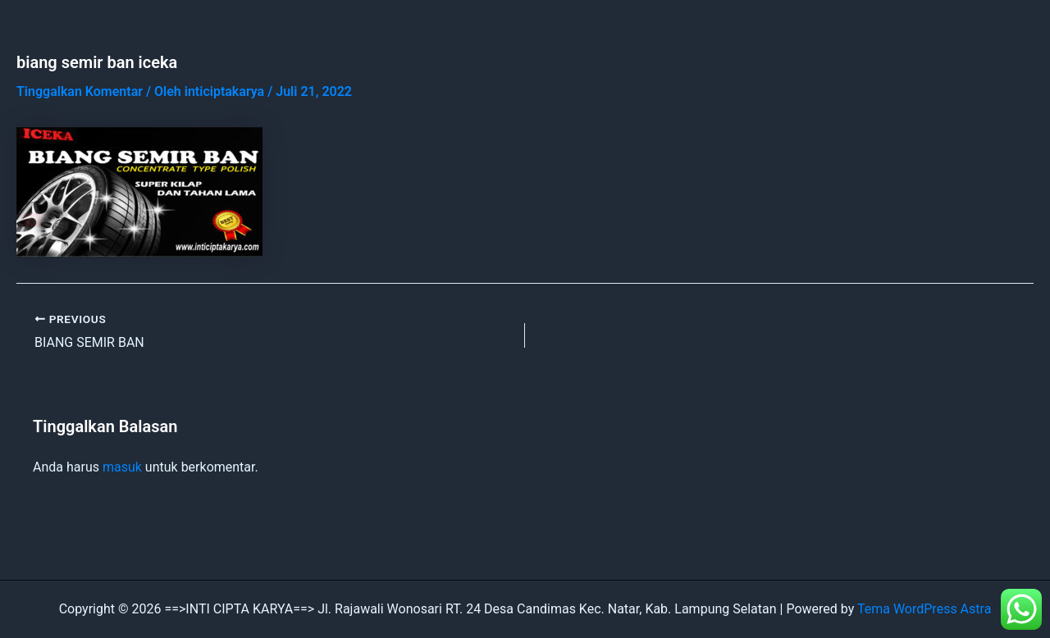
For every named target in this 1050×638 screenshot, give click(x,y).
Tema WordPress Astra (924, 609)
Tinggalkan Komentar (79, 91)
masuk (122, 467)
